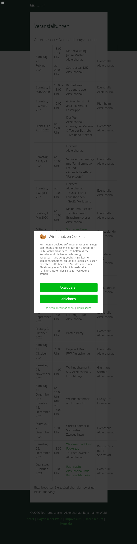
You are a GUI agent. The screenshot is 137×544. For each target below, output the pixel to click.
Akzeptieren (68, 287)
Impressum (84, 308)
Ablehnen (68, 299)
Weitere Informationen (60, 308)
